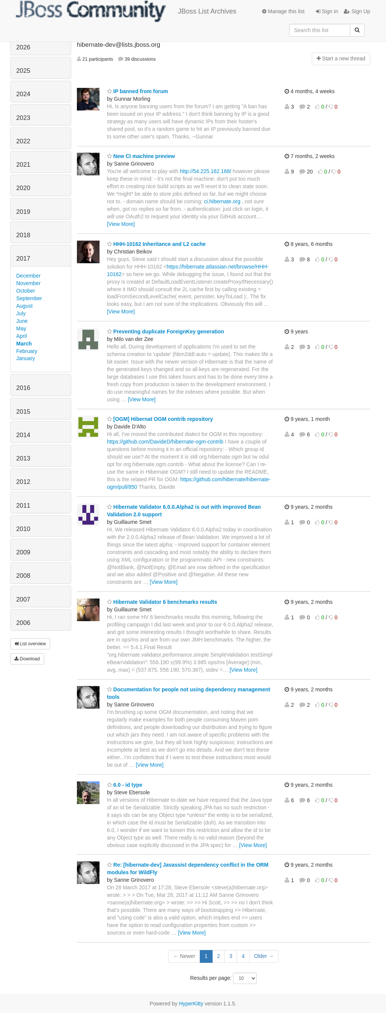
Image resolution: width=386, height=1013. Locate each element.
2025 (23, 70)
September (29, 298)
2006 (23, 622)
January (25, 358)
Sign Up (357, 11)
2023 (23, 117)
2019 (23, 211)
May (21, 328)
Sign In (327, 11)
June (22, 321)
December (28, 276)
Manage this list (283, 11)
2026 (23, 47)
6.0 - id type (124, 785)
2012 (23, 481)
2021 (23, 164)
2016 (23, 387)
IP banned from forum (137, 91)
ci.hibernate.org (222, 201)
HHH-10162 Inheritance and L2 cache (156, 244)
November (28, 283)
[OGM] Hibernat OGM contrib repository (160, 419)
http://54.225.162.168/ (205, 171)
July (21, 313)
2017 (23, 258)
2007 (23, 599)
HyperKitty (191, 1004)
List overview (30, 643)
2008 (23, 575)
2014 (23, 435)
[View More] (121, 224)
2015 (23, 411)
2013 (23, 458)
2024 (23, 94)
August (24, 306)
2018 (23, 235)
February (26, 351)
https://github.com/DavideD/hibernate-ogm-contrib (165, 442)
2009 (23, 552)
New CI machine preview (141, 156)
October (25, 291)
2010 (23, 529)
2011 (23, 505)
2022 (23, 141)
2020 (23, 188)
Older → (264, 956)
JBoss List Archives (126, 11)
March (24, 344)
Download (27, 659)
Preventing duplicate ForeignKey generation (165, 331)
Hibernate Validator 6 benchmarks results (162, 602)
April (21, 336)
